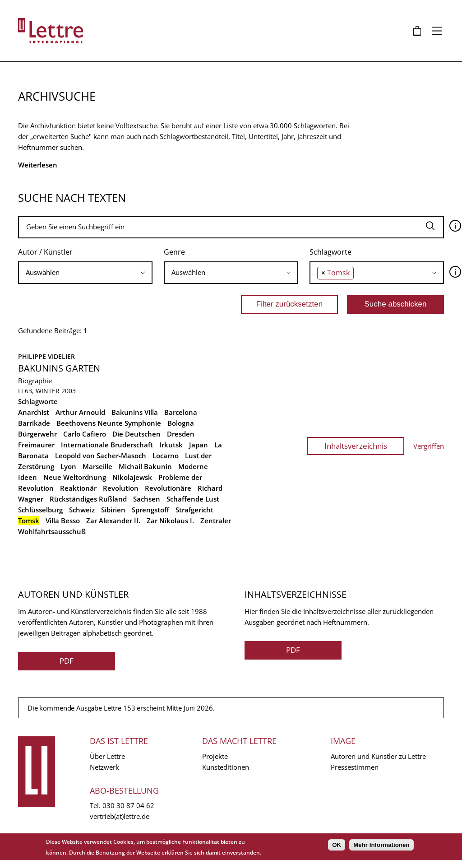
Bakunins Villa (134, 412)
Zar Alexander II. (113, 520)
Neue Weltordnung (74, 477)
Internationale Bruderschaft (107, 444)
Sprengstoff (150, 509)
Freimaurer (36, 444)
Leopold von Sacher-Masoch (100, 455)
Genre (174, 252)
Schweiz (82, 509)
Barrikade (34, 423)
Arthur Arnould (80, 412)
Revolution (121, 488)
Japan (198, 444)
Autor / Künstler (45, 252)
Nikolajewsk (132, 477)
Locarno (165, 455)
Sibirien (113, 509)
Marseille (97, 466)
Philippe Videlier (46, 356)
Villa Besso (63, 520)
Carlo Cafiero (84, 433)
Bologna (180, 423)
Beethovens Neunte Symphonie (108, 423)
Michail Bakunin (145, 466)
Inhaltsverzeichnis (355, 446)
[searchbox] (85, 272)
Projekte (215, 756)
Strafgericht (194, 509)
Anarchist (33, 412)
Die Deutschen (136, 433)
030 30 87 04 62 (128, 805)
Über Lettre (107, 756)
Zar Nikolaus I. (170, 520)
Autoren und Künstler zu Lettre (378, 756)
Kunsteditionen (225, 767)
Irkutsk (171, 444)
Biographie (35, 380)
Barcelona (180, 412)
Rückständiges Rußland (88, 498)
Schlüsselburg (40, 509)
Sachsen (146, 498)
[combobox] (85, 272)
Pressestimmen (355, 767)
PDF (67, 660)
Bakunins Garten (59, 368)
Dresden (180, 433)
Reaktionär (78, 488)
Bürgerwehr (37, 433)
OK (336, 844)
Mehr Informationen (381, 844)
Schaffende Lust (192, 498)
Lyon (68, 466)
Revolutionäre (168, 488)
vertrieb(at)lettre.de (119, 816)
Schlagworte (330, 252)
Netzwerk (104, 767)
